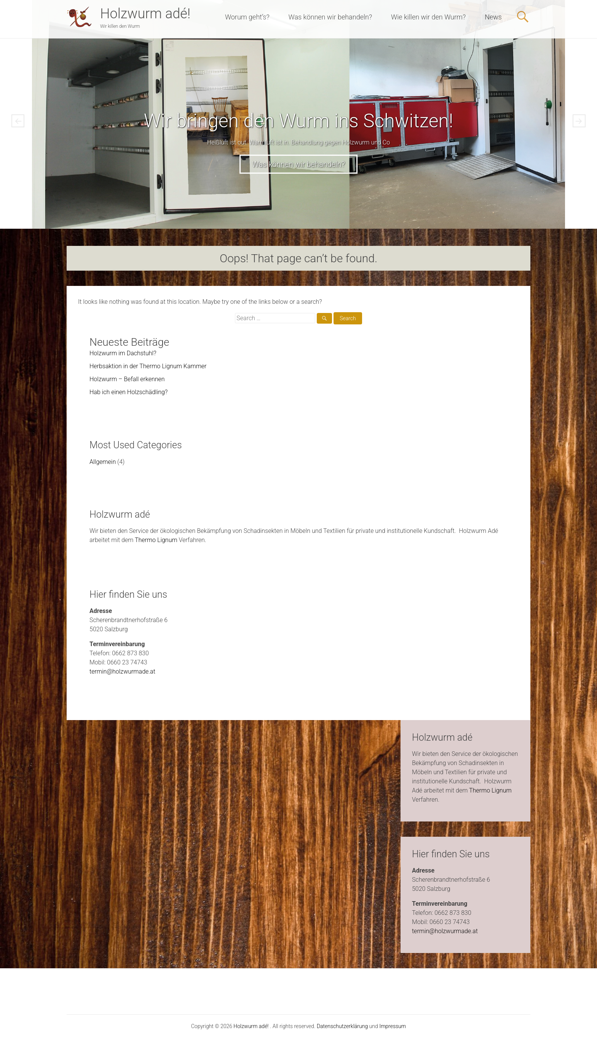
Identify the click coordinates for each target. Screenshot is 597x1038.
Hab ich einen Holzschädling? (128, 392)
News (493, 17)
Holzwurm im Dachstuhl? (122, 353)
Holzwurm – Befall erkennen (127, 379)
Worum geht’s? (247, 17)
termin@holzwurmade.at (122, 671)
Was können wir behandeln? (330, 17)
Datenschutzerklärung (342, 1026)
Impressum (392, 1026)
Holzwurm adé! (145, 14)
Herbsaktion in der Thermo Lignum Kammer (148, 366)
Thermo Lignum (156, 540)
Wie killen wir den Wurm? (428, 17)
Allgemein (102, 461)
